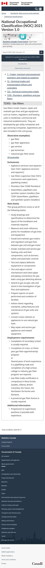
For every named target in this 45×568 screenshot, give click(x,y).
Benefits (4, 486)
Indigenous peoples (8, 528)
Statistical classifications (13, 17)
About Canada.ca (7, 556)
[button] (23, 9)
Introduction (22, 64)
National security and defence (11, 501)
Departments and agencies (10, 460)
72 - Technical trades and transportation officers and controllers (19, 84)
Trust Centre (5, 446)
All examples (13, 157)
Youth (3, 536)
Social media (5, 548)
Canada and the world (8, 517)
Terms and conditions (8, 560)
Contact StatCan (6, 442)
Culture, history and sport (10, 505)
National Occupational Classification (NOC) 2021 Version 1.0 (22, 58)
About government (7, 464)
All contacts (5, 456)
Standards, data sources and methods (24, 13)
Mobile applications (8, 552)
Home (3, 13)
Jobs (2, 470)
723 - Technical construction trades (23, 91)
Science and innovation (9, 524)
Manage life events (7, 540)
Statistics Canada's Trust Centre (15, 42)
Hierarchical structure (22, 68)
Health (3, 490)
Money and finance (7, 521)
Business (4, 482)
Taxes (3, 493)
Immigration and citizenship (10, 474)
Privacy (3, 563)
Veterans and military (8, 532)
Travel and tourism (7, 478)
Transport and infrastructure (11, 513)
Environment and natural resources (13, 497)
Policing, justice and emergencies (12, 509)
